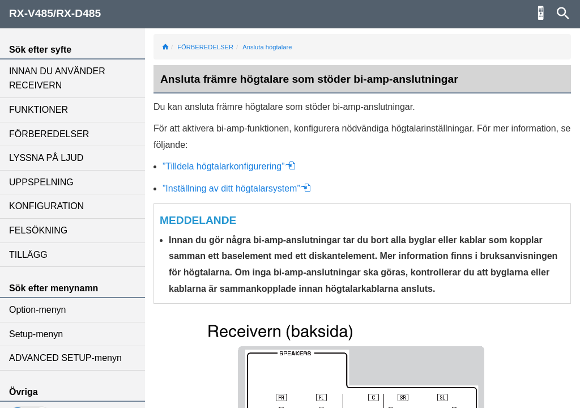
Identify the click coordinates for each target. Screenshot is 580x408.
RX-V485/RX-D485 (55, 13)
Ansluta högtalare (267, 47)
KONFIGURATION (46, 206)
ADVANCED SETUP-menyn (65, 358)
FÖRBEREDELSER (49, 134)
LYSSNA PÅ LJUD (46, 158)
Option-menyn (37, 309)
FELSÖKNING (38, 230)
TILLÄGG (28, 255)
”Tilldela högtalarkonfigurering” (229, 166)
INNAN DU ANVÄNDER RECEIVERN (57, 78)
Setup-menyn (36, 334)
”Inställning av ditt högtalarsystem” (237, 188)
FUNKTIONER (38, 109)
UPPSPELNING (41, 182)
